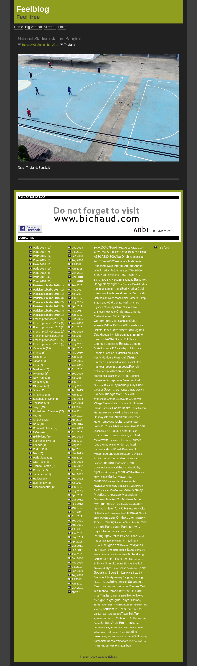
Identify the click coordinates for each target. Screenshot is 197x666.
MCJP (131, 476)
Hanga (97, 408)
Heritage (99, 412)
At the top (121, 270)
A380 (97, 256)
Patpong (98, 531)
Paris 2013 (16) (42, 268)
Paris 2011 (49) (42, 277)
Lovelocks (100, 467)
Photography (102, 536)
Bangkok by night (105, 284)
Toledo (97, 605)
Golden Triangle (104, 394)
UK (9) (37, 415)
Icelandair (132, 421)
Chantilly (109, 307)
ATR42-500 (134, 270)
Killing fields (108, 444)
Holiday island (103, 417)
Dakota (98, 330)
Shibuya (99, 563)
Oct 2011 (76, 516)
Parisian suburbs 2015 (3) (48, 297)
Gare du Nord (131, 380)
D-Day (108, 325)
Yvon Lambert (122, 645)
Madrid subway (109, 472)
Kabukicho (115, 440)
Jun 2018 (77, 268)
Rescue (124, 545)
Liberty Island (117, 458)
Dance (107, 330)
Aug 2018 (77, 260)
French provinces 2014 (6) (48, 335)
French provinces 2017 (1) (48, 323)
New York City (116, 508)
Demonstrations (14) (45, 428)
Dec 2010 (77, 558)
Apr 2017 (76, 306)
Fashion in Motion (115, 352)
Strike (113, 581)
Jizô (132, 435)
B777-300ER (114, 279)
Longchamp (119, 463)
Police (116, 536)
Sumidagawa (109, 586)
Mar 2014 (77, 423)
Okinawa (131, 513)
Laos (106, 458)
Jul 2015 (76, 377)
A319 (127, 247)
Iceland (120, 421)
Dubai (98, 334)
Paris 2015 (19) (42, 260)
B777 (136, 275)
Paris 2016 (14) (42, 256)
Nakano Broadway (116, 504)
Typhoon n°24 (124, 618)
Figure (109, 357)
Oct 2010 (76, 566)
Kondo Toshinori (125, 444)
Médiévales (99, 485)
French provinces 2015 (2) (48, 331)
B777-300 (100, 279)
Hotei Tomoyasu (104, 421)
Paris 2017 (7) (41, 251)
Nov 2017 (77, 289)
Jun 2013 (77, 440)
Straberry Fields (101, 582)
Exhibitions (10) (42, 436)
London (107, 462)
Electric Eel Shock (125, 339)
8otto (97, 247)
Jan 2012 (77, 507)
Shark (126, 558)
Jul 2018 (76, 264)
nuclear (121, 513)
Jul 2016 (76, 335)
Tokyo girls (112, 600)
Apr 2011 (76, 541)
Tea (96, 591)
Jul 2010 (76, 579)
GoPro (120, 394)
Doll (141, 330)
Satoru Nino (121, 554)
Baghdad (128, 279)
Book (118, 288)
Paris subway (130, 527)
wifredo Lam (125, 636)
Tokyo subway (131, 600)
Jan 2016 (77, 356)
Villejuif (97, 632)
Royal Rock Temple (116, 550)
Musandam (129, 494)
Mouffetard (101, 494)
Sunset (135, 586)
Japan (140, 426)
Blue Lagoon (106, 288)
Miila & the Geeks (127, 485)
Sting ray (118, 577)
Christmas (123, 311)
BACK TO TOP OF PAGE (32, 197)
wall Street (120, 632)
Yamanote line (124, 641)
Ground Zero (111, 403)
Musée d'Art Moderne (119, 499)
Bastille (127, 284)
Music (138, 499)
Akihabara (121, 261)
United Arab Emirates (116, 623)
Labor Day (130, 453)
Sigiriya (128, 563)
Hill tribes (123, 412)
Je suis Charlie (122, 430)
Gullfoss (125, 403)
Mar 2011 (77, 545)
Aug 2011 (77, 524)
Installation (124, 426)
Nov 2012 (77, 465)
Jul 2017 (76, 293)
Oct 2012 (76, 470)
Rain (123, 540)
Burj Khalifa (129, 288)
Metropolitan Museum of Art (122, 481)
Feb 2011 (77, 549)
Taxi (142, 586)
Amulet (119, 265)
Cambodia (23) (42, 348)
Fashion (99, 352)
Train (124, 613)
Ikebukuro (100, 426)
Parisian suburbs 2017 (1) (48, 289)
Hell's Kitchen (138, 408)
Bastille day (139, 284)
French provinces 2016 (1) (48, 327)
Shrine (120, 564)
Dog (136, 330)
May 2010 (77, 587)
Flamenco (111, 362)
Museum (99, 499)
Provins (116, 540)
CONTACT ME (26, 238)
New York (100, 508)
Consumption (121, 316)
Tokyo (130, 595)
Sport (112, 572)
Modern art (103, 490)
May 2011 (77, 537)
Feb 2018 (77, 281)
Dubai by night (111, 334)
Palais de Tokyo (123, 522)
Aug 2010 (77, 575)
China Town (130, 307)
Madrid (122, 467)
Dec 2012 (77, 461)
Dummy (124, 334)
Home (18, 27)
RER (117, 545)
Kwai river (128, 449)
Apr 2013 (76, 449)
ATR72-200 (100, 275)
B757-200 (126, 275)
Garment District (103, 385)
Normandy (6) (41, 381)
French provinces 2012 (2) (48, 339)
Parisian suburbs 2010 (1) (48, 314)
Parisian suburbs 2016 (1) (48, 293)
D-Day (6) (39, 432)
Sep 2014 (77, 402)
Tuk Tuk (134, 613)
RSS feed (163, 247)
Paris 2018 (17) (42, 247)
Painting (109, 522)
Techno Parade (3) (44, 465)
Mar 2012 (77, 499)
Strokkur (122, 581)
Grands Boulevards (117, 398)
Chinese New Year (105, 311)
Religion (108, 545)
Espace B (107, 348)
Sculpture (100, 558)
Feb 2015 (77, 390)
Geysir (108, 389)
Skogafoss (99, 568)
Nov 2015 (77, 365)
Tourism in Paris (114, 609)
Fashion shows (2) (44, 440)
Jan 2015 (77, 394)
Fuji (127, 375)
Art (113, 270)
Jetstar (114, 435)
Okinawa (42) (41, 386)
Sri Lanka (123, 572)
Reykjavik (100, 549)
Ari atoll (104, 270)
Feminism (132, 352)
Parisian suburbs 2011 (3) (48, 310)
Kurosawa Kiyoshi (103, 449)
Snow (141, 568)
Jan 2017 (77, 314)
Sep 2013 (77, 436)
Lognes (98, 463)
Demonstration (122, 330)
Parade (135, 522)
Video (140, 627)
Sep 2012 (77, 474)
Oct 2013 (76, 432)
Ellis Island (112, 343)
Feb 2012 (77, 503)
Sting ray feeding (133, 577)
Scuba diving (135, 554)
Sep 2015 (77, 373)
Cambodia (139, 293)
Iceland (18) (40, 356)
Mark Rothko (100, 476)
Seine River (114, 558)
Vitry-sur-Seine (108, 632)
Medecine (100, 481)
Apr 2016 (76, 348)
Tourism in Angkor (123, 605)
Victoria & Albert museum (125, 627)
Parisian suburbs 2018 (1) (48, 285)
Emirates (125, 343)
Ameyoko (107, 265)
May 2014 (77, 415)
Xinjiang (143, 636)
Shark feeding (136, 559)
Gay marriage (121, 385)
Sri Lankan (137, 572)
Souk (105, 573)
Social (98, 572)
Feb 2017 (77, 310)
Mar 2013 (77, 453)
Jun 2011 (77, 533)
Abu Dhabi (122, 256)
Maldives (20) (41, 369)
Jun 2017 (77, 297)
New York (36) (41, 377)
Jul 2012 (76, 482)
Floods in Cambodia (116, 366)
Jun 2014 (77, 411)
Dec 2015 (77, 360)
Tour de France (108, 605)
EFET (133, 334)
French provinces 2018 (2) (48, 318)
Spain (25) (39, 390)
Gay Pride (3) (41, 461)
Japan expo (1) (42, 474)
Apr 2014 (76, 419)
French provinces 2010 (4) (48, 344)
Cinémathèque (102, 316)
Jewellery (124, 435)
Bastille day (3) (42, 482)
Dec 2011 (77, 512)
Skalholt (137, 563)
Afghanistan (137, 256)
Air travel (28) (41, 419)
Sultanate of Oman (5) (46, 398)
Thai (96, 595)
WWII (135, 636)
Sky (106, 568)
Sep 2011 (77, 520)
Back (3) (38, 453)
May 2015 (77, 386)
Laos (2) (38, 365)
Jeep (107, 435)
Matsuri (122, 476)
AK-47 (111, 261)
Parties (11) (40, 449)
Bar (120, 284)
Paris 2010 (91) (42, 281)
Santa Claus (108, 554)
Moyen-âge (115, 495)
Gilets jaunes (120, 389)
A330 (110, 252)
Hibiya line (111, 412)
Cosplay (123, 320)
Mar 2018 (77, 277)
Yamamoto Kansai (104, 641)
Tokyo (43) (39, 407)
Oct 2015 (76, 369)
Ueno (136, 618)
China (118, 307)
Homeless (119, 417)
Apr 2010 (76, 591)
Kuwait (118, 449)
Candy (104, 302)
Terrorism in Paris (130, 591)
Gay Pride (136, 385)
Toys (104, 614)
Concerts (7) (40, 470)
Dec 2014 (77, 398)
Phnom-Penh (126, 531)
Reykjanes (136, 545)
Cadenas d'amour (119, 293)
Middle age (111, 485)
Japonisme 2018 (103, 430)
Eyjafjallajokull (123, 348)
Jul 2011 (76, 528)
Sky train (114, 568)
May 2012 (77, 491)
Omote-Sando (108, 518)
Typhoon (98, 618)
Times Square (119, 596)
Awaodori (113, 275)
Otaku (100, 522)
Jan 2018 (77, 285)
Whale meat (113, 636)
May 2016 (77, 344)
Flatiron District (126, 362)
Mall (133, 472)
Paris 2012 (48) (42, 272)
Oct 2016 (76, 327)
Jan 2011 (77, 554)
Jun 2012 (77, 486)
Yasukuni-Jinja (107, 646)
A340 (142, 252)
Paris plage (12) (42, 457)
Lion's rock (133, 458)
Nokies (113, 513)
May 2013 (77, 444)
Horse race (133, 417)
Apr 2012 (76, 495)
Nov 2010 (77, 562)
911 (121, 247)
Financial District (125, 357)
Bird (96, 288)
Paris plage (112, 526)
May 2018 (77, 272)
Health (126, 407)
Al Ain (131, 261)
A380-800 (108, 256)
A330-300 (133, 252)
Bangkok (44, 167)
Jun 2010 (77, 583)
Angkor (129, 265)
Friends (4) (39, 444)
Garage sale (113, 380)
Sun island (122, 586)
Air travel (100, 261)
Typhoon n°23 (108, 618)
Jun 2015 (77, 381)
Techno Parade (108, 591)
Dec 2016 (77, 318)
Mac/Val (112, 467)
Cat (110, 302)
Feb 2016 (77, 352)
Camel (124, 297)
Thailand (69, 44)
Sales (131, 549)
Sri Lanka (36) (41, 394)
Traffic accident (113, 614)
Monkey (137, 490)
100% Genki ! (109, 247)
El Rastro (107, 339)
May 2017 (77, 302)
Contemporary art (106, 320)
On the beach (125, 517)
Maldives (124, 472)
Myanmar (100, 503)
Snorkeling (132, 568)
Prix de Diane (128, 536)
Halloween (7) (41, 478)
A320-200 (137, 247)
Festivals (99, 357)
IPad (133, 426)
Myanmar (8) (40, 373)
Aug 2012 (77, 478)
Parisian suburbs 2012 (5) (48, 306)
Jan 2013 (77, 457)
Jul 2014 (76, 407)
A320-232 (100, 252)
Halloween (137, 403)
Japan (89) (39, 360)
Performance (111, 531)
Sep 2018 (77, 256)
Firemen (99, 362)
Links (62, 27)
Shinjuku (110, 563)
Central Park (120, 302)
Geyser (98, 389)
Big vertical (33, 27)
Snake (122, 568)
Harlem (116, 407)
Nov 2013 (77, 428)
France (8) (39, 352)
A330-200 (120, 252)
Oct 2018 (76, 251)
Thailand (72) (41, 402)
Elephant (99, 343)
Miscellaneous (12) (44, 486)
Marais (140, 472)
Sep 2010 (77, 570)
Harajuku (107, 408)
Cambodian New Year (107, 297)
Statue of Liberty (103, 577)
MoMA (114, 490)
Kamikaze (126, 440)
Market (112, 476)
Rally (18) (39, 423)
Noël (107, 513)
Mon (120, 490)
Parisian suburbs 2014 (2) (48, 302)
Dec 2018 (77, 247)
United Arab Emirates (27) (48, 411)
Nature (138, 503)
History (134, 412)
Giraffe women (136, 389)
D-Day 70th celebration (128, 325)
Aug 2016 (77, 331)
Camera (133, 297)
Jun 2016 (77, 339)
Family (136, 348)
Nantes (130, 504)
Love (130, 463)
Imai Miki (113, 426)
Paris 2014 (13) (42, 264)
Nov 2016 (77, 323)
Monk (127, 490)
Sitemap (50, 27)
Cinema (136, 311)
